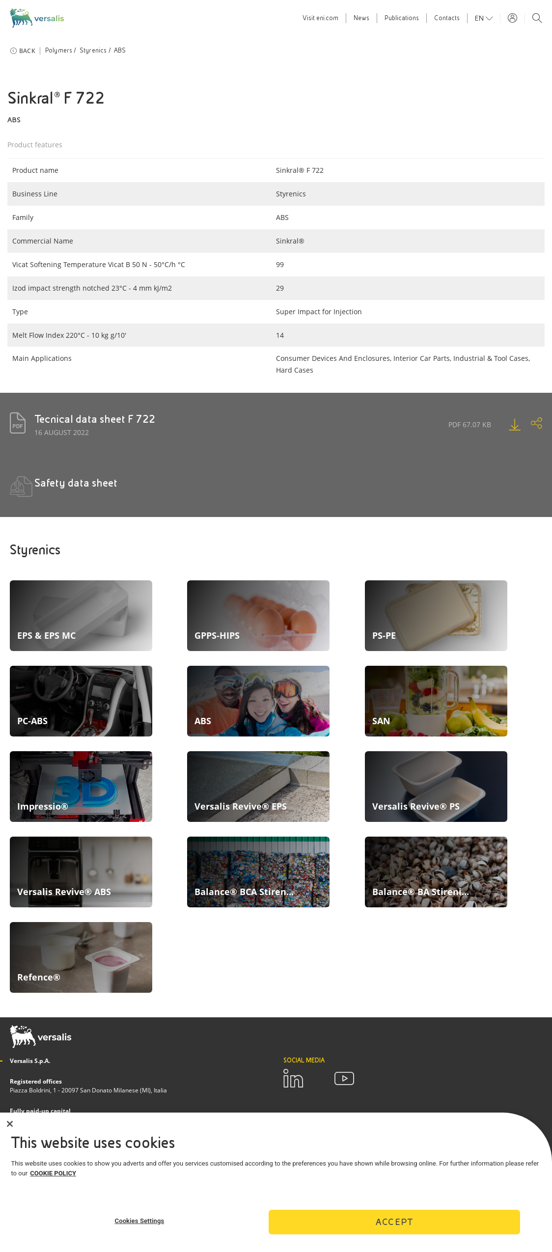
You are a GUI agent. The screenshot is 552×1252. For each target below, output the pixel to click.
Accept (394, 1222)
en (480, 18)
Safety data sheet (75, 483)
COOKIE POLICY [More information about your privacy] (53, 1173)
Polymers (59, 50)
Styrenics (93, 50)
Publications (402, 18)
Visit (320, 18)
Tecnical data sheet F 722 (94, 419)
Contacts (447, 18)
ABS (120, 50)
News (361, 18)
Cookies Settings (140, 1221)
